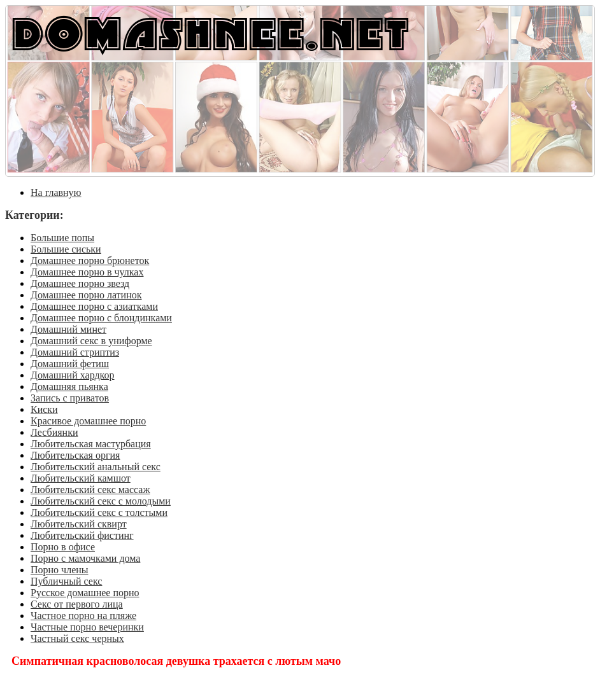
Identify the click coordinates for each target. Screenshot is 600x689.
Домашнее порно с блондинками (101, 317)
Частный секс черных (77, 638)
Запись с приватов (70, 398)
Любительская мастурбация (91, 443)
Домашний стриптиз (75, 352)
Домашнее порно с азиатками (94, 306)
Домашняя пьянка (69, 386)
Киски (44, 409)
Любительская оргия (75, 455)
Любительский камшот (81, 478)
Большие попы (62, 237)
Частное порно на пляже (83, 615)
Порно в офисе (63, 546)
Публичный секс (66, 581)
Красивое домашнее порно (88, 420)
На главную (56, 192)
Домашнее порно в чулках (87, 272)
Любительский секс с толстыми (99, 512)
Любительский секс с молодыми (101, 501)
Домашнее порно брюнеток (90, 260)
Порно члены (60, 569)
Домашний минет (68, 329)
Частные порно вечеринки (87, 627)
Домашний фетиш (70, 363)
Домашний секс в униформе (91, 340)
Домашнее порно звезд (80, 283)
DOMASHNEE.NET (210, 32)
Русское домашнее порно (85, 592)
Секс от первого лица (77, 604)
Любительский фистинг (82, 535)
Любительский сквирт (79, 523)
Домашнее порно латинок (86, 294)
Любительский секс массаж (90, 489)
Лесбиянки (54, 432)
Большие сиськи (66, 249)
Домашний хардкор (73, 375)
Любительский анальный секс (96, 466)
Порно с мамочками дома (85, 558)
